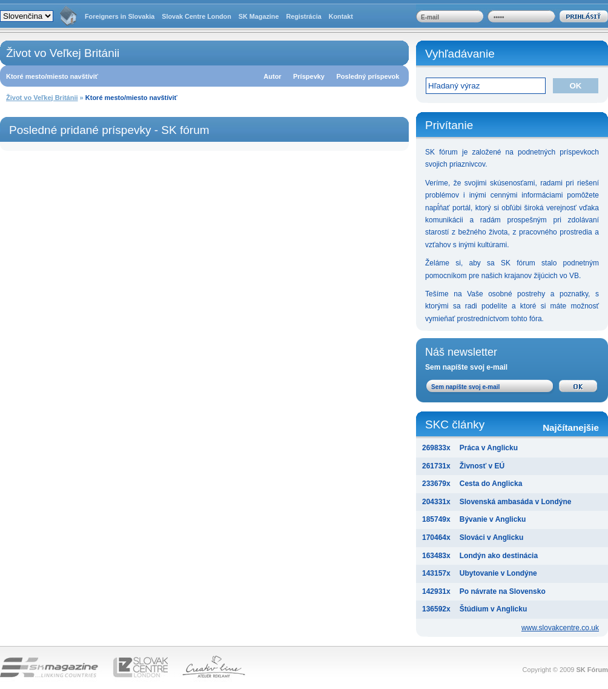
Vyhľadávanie (460, 53)
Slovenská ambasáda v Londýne (516, 502)
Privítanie (449, 125)
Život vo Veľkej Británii (42, 97)
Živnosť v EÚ (482, 466)
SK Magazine (259, 16)
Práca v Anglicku (489, 448)
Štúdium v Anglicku (493, 609)
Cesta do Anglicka (491, 483)
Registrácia (303, 16)
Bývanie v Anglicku (493, 519)
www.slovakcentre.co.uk (560, 628)
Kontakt (341, 16)
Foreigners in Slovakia (119, 16)
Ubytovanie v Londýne (498, 573)
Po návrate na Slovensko (503, 591)
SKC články (512, 425)
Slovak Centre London (196, 16)
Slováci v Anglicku (492, 537)
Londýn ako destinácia (499, 555)
